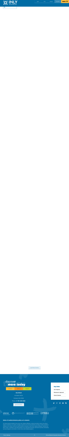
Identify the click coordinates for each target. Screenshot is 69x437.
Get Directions (18, 404)
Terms (4, 435)
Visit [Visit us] (44, 1)
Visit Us (19, 388)
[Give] (38, 1)
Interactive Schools (62, 435)
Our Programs (57, 389)
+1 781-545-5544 (20, 401)
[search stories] (10, 7)
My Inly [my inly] (57, 1)
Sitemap (8, 435)
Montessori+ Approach (59, 392)
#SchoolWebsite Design (51, 435)
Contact (10, 388)
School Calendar (57, 395)
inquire (51, 1)
